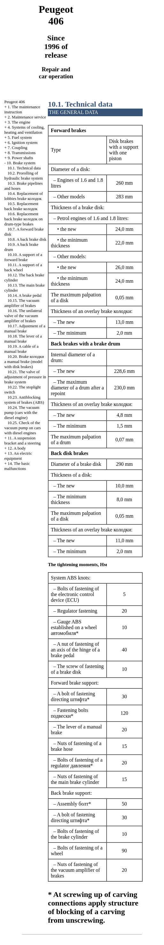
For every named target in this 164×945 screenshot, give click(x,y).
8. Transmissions (21, 152)
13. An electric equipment (18, 456)
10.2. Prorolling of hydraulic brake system (23, 176)
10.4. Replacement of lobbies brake (23, 196)
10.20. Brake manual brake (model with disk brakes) (24, 361)
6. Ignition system (23, 142)
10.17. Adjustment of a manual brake (24, 328)
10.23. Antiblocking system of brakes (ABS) (24, 400)
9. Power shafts (20, 157)
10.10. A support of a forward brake (23, 257)
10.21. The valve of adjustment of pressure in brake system (25, 376)
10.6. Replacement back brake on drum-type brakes (23, 218)
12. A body (17, 448)
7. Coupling (17, 147)
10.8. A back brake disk (26, 239)
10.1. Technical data (24, 168)
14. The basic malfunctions (17, 466)
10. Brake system (21, 162)
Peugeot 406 (14, 101)
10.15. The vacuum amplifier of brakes (21, 303)
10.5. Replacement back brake (21, 206)
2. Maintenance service (27, 117)
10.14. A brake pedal (24, 295)
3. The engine (19, 122)
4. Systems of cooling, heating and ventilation (24, 130)
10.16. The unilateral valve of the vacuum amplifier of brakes (23, 315)
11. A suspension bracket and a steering (22, 440)
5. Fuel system (20, 137)
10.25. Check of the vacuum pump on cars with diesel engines (22, 427)
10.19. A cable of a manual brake (21, 349)
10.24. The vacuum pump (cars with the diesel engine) (21, 412)
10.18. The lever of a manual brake (23, 339)
